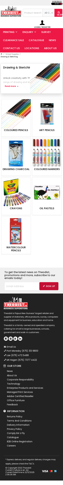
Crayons (16, 208)
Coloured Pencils (16, 130)
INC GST (61, 4)
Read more (10, 86)
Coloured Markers (47, 169)
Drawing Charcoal (16, 169)
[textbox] (33, 13)
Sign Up (50, 286)
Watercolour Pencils (16, 249)
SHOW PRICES (57, 1)
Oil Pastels (47, 208)
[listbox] (48, 13)
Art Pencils (47, 130)
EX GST (57, 4)
